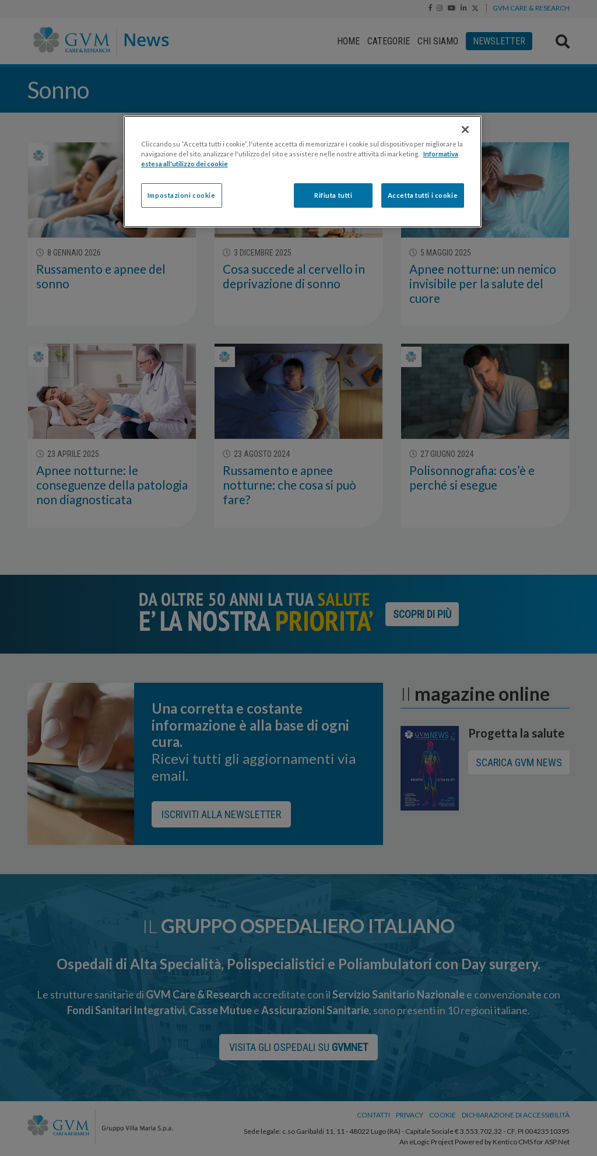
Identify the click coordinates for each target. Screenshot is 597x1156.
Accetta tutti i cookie (423, 195)
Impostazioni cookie (182, 195)
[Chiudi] (465, 129)
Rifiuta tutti (333, 195)
